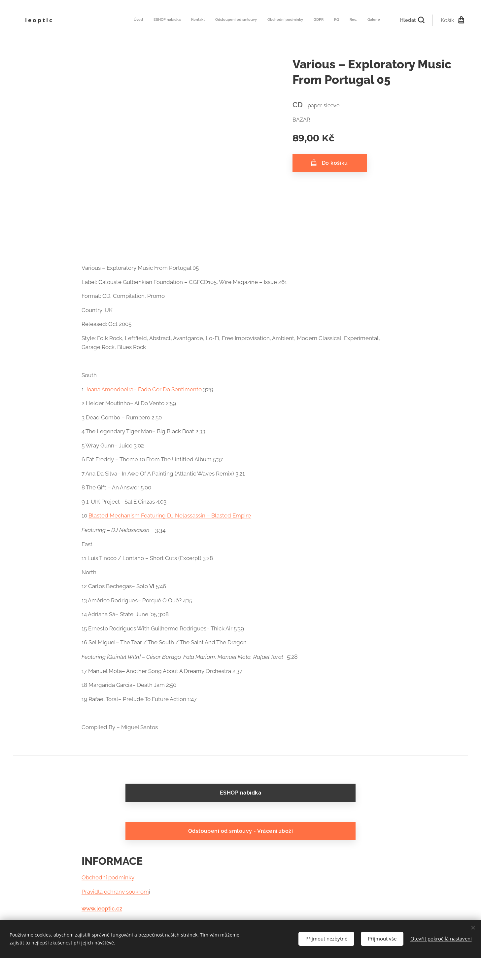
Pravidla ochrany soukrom (115, 891)
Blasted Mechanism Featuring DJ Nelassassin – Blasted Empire (169, 515)
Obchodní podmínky (108, 877)
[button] (412, 20)
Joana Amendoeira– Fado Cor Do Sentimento (143, 389)
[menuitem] (297, 20)
